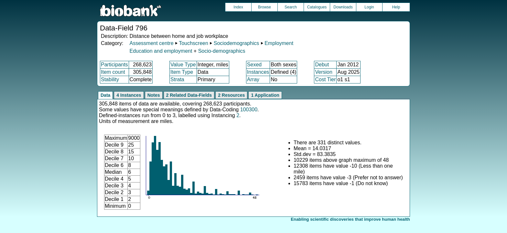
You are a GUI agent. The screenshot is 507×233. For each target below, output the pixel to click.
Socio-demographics (221, 51)
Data (105, 95)
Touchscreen (193, 43)
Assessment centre (151, 43)
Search (291, 7)
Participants (114, 64)
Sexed (254, 64)
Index (238, 7)
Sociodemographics (236, 43)
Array (253, 79)
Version (323, 72)
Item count (113, 72)
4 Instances (128, 95)
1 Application (265, 95)
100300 (248, 109)
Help (396, 7)
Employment (278, 43)
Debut (322, 64)
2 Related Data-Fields (189, 95)
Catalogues (317, 7)
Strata (177, 79)
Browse (264, 7)
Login (369, 7)
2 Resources (231, 95)
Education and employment (160, 51)
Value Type (183, 64)
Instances (258, 72)
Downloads (342, 7)
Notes (153, 95)
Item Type (181, 72)
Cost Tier (325, 79)
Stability (110, 79)
